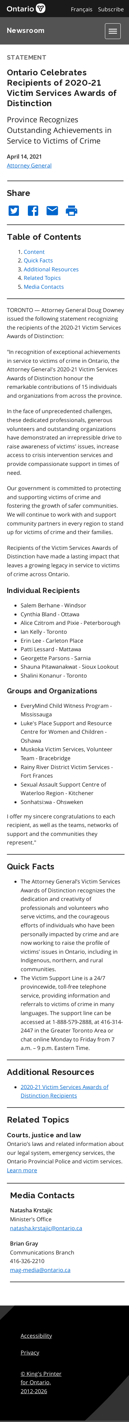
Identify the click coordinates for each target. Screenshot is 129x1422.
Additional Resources (51, 269)
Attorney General (29, 165)
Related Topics (42, 278)
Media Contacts (44, 286)
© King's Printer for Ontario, (41, 1382)
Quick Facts (38, 260)
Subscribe (111, 9)
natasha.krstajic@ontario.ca (46, 1228)
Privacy (30, 1352)
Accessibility (36, 1335)
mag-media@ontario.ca (40, 1270)
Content (34, 252)
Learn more (22, 1170)
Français (82, 9)
